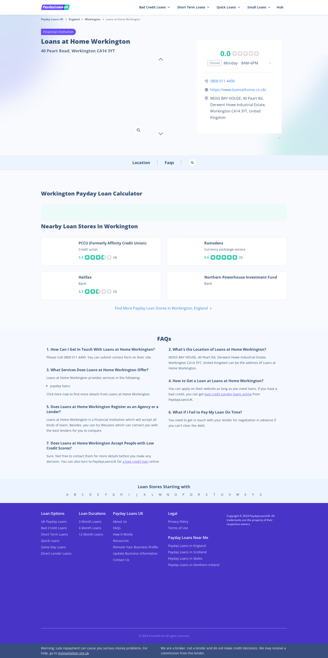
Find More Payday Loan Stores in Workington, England (164, 308)
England (74, 19)
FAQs (117, 528)
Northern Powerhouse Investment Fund (240, 277)
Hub (280, 7)
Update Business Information (135, 553)
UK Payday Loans (54, 521)
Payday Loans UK (52, 19)
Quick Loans (228, 7)
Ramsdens (213, 243)
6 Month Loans (90, 528)
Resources (121, 541)
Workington (92, 19)
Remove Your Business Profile (135, 547)
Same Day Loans (53, 547)
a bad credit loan (136, 461)
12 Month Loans (91, 534)
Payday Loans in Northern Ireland (193, 565)
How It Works (123, 534)
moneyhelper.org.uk (73, 653)
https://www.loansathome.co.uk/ (238, 89)
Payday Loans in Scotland (187, 552)
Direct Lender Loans (56, 553)
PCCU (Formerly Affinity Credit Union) (112, 243)
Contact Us (121, 560)
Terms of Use (178, 528)
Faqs (169, 162)
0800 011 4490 (222, 81)
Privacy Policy (178, 521)
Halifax (85, 277)
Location (141, 162)
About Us (120, 521)
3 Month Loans (90, 521)
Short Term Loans (193, 7)
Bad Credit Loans (154, 7)
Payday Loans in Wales (185, 558)
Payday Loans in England (187, 546)
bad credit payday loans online (228, 394)
